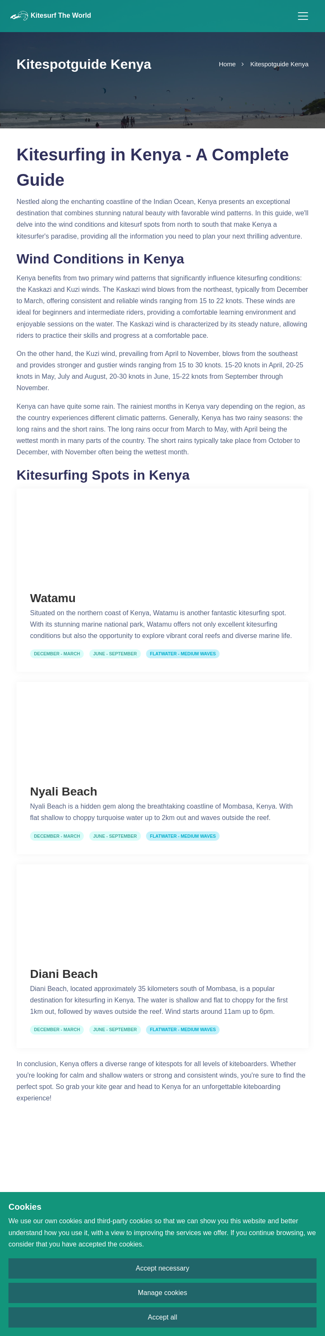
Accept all (162, 1317)
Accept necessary (162, 1268)
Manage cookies (162, 1292)
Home (227, 64)
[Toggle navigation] (303, 16)
